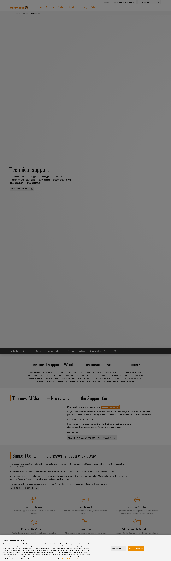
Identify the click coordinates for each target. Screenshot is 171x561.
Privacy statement (75, 560)
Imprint (65, 560)
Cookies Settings (118, 550)
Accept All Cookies (136, 550)
